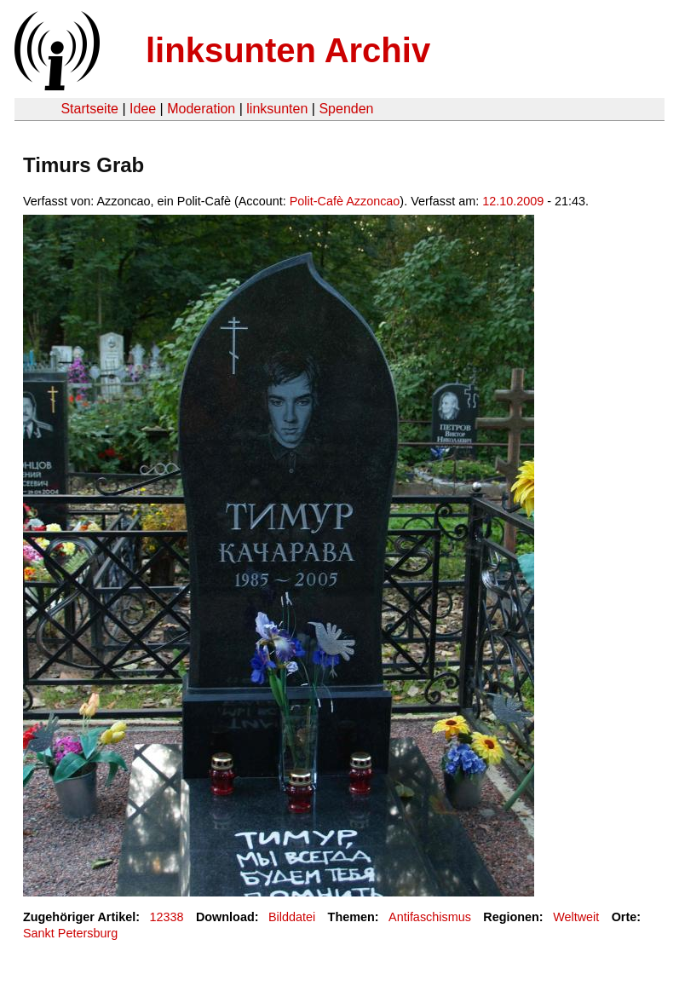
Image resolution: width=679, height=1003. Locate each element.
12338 (167, 917)
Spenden (346, 108)
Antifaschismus (429, 917)
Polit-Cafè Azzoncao (345, 201)
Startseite (89, 108)
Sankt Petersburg (70, 933)
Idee (142, 108)
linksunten (277, 108)
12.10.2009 (513, 201)
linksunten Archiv (288, 50)
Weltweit (576, 917)
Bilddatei (291, 917)
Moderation (201, 108)
